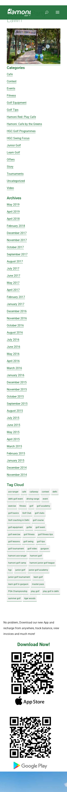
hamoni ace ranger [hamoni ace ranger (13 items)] (17, 555)
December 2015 (17, 382)
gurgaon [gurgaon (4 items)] (45, 548)
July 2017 (13, 268)
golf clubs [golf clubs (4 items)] (39, 513)
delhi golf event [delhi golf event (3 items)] (15, 499)
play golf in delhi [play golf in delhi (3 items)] (51, 591)
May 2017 (13, 282)
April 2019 (13, 211)
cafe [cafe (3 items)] (24, 491)
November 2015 (17, 389)
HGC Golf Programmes (21, 131)
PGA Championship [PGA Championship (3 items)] (17, 591)
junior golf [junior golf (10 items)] (20, 570)
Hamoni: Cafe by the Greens (24, 124)
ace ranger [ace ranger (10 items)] (13, 491)
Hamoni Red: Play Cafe (21, 117)
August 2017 (15, 261)
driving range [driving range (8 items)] (32, 499)
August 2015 (15, 410)
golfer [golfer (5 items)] (29, 527)
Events (11, 88)
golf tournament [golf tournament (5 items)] (16, 548)
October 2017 (15, 247)
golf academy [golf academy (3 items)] (43, 506)
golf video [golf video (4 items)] (32, 548)
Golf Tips (12, 109)
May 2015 (13, 432)
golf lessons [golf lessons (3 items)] (14, 541)
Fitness (11, 95)
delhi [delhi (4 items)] (55, 491)
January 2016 (15, 375)
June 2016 (13, 346)
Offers (11, 159)
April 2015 (13, 439)
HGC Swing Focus (18, 138)
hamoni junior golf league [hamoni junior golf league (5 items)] (42, 563)
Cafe (10, 74)
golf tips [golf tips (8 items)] (41, 541)
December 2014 (17, 467)
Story (10, 166)
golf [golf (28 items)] (31, 506)
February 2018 (16, 226)
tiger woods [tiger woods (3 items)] (29, 598)
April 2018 (13, 218)
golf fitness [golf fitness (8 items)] (29, 534)
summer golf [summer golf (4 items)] (14, 598)
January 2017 (15, 304)
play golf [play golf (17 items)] (35, 591)
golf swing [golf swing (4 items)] (28, 541)
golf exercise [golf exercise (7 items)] (14, 534)
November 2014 (17, 474)
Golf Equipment (16, 102)
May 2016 (13, 354)
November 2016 (17, 318)
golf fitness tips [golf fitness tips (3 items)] (45, 534)
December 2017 (17, 233)
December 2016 (17, 311)
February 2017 (16, 297)
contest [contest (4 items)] (45, 491)
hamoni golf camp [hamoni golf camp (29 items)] (17, 563)
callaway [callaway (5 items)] (34, 491)
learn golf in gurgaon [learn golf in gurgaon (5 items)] (18, 584)
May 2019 (13, 204)
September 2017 (17, 254)
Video (10, 188)
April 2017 (13, 290)
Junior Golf (14, 145)
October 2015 (15, 396)
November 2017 (17, 240)
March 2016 (14, 368)
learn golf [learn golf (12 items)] (38, 577)
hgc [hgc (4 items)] (10, 570)
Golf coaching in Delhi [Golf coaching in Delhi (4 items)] (18, 520)
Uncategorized (16, 181)
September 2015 (17, 403)
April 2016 (13, 361)
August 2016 (15, 332)
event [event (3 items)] (45, 499)
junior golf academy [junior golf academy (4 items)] (38, 570)
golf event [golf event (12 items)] (40, 527)
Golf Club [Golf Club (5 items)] (26, 513)
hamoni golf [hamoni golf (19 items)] (36, 555)
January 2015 (15, 460)
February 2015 (16, 453)
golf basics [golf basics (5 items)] (13, 513)
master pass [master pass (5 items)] (38, 584)
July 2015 (13, 418)
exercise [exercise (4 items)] (12, 506)
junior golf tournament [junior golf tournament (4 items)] (19, 577)
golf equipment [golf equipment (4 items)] (15, 527)
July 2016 (13, 339)
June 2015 (13, 425)
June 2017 (13, 275)
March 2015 (14, 446)
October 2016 (15, 325)
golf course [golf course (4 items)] (38, 520)
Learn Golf (13, 152)
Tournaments (15, 173)
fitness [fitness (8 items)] (22, 506)
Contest (11, 81)
